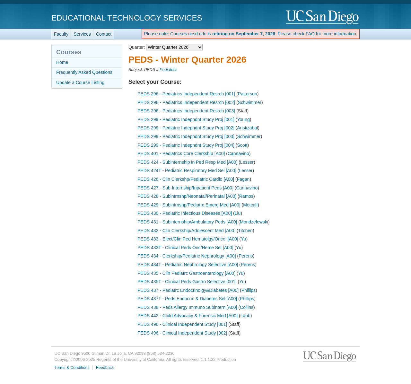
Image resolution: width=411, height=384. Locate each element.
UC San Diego (323, 17)
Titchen (245, 230)
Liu (238, 213)
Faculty (61, 34)
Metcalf (250, 204)
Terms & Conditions (72, 367)
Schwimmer (249, 102)
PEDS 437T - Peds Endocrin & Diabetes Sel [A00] (187, 298)
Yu (243, 238)
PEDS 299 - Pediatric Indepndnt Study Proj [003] (185, 136)
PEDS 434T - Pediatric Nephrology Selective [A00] (187, 264)
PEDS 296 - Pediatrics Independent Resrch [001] (186, 93)
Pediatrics (168, 69)
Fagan (243, 179)
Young (243, 119)
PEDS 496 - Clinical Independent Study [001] (182, 324)
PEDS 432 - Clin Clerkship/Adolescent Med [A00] (186, 230)
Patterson (247, 93)
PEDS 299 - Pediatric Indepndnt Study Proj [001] (185, 119)
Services (82, 34)
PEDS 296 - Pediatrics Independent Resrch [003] (186, 110)
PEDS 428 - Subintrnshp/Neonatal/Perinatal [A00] (186, 196)
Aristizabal (247, 127)
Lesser (247, 162)
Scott (242, 145)
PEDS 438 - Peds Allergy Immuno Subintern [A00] (187, 307)
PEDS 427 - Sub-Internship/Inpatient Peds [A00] (185, 187)
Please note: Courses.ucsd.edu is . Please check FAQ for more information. (250, 33)
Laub (245, 315)
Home (62, 62)
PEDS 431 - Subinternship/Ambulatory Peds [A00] (187, 221)
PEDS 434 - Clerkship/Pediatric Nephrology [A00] (186, 255)
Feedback (105, 367)
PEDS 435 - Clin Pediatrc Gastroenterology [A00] (186, 273)
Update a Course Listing (80, 82)
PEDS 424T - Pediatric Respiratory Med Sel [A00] (186, 170)
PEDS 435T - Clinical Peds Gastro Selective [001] (187, 281)
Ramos (246, 196)
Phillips (248, 290)
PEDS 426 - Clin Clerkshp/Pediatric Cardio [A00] (185, 179)
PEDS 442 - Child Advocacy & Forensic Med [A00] (187, 315)
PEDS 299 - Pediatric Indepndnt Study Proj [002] (185, 127)
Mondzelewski (254, 221)
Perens (246, 255)
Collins (246, 307)
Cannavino (238, 153)
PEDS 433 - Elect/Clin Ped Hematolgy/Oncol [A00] (187, 238)
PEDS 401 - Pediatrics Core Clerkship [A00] (181, 153)
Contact (103, 34)
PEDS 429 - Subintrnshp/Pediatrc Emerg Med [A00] (188, 204)
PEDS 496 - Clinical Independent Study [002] (182, 333)
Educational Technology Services (126, 17)
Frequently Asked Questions (84, 72)
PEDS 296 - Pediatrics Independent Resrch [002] (186, 102)
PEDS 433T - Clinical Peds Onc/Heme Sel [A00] (185, 247)
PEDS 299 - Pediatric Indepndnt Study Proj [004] (185, 145)
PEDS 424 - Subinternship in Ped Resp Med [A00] (187, 162)
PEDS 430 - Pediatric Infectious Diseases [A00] (184, 213)
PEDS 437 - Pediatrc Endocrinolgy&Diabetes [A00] (188, 290)
